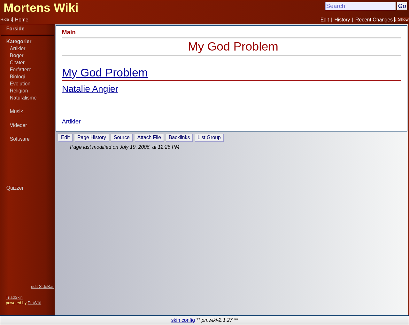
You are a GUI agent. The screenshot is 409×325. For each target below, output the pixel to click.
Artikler (18, 48)
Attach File (149, 137)
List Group (208, 137)
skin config (183, 320)
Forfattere (21, 69)
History (342, 19)
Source (122, 137)
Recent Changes (374, 19)
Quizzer (15, 188)
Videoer (18, 125)
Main (69, 32)
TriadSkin (14, 297)
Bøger (17, 55)
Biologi (17, 76)
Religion (19, 90)
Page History (91, 137)
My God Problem (233, 46)
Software (20, 139)
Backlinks (179, 137)
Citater (17, 62)
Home (21, 19)
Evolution (20, 83)
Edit (324, 19)
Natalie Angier (90, 88)
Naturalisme (23, 97)
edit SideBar (42, 286)
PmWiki (35, 303)
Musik (16, 111)
